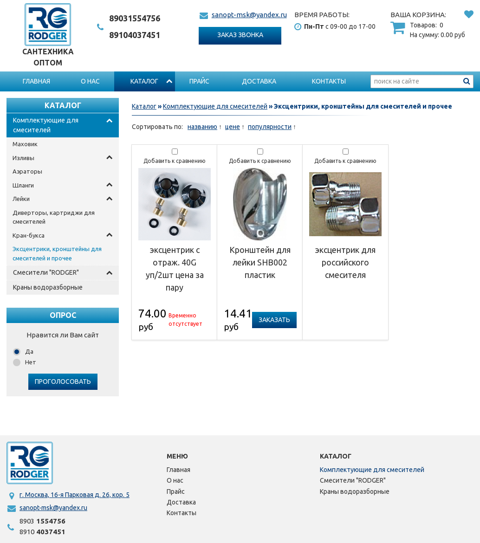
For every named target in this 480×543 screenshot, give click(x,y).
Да (29, 351)
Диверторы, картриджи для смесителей (54, 217)
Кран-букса (29, 235)
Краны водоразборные (48, 287)
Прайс (199, 81)
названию (202, 126)
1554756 (134, 18)
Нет (30, 362)
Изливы (23, 158)
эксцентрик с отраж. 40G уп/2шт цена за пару (175, 268)
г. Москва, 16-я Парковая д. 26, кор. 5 (74, 494)
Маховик (25, 144)
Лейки (21, 198)
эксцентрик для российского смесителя (345, 262)
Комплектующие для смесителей (45, 125)
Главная (36, 81)
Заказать (274, 319)
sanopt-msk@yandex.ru (249, 15)
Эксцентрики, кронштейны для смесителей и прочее (57, 253)
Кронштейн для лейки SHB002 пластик (260, 262)
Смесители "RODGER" (46, 272)
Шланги (23, 185)
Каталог (144, 81)
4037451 (134, 34)
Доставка (259, 81)
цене (232, 126)
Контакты (329, 81)
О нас (90, 81)
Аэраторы (27, 171)
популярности (270, 126)
